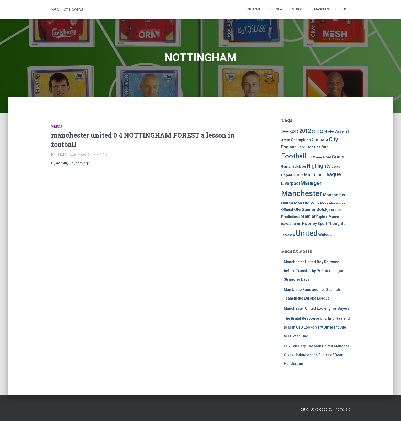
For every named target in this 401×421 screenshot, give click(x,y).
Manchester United (330, 9)
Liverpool (298, 9)
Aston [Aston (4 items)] (285, 140)
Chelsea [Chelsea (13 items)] (320, 139)
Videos (56, 127)
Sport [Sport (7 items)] (322, 223)
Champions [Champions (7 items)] (301, 140)
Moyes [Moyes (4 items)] (340, 203)
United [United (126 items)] (307, 233)
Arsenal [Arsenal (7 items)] (342, 131)
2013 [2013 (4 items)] (315, 132)
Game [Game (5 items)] (317, 157)
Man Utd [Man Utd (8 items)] (301, 203)
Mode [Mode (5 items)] (314, 203)
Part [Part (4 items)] (338, 210)
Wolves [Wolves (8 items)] (325, 234)
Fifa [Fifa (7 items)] (317, 147)
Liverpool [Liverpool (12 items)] (290, 183)
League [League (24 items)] (332, 174)
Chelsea (275, 9)
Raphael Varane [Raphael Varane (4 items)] (328, 217)
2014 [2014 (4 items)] (323, 132)
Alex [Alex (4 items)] (331, 132)
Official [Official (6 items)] (287, 210)
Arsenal (254, 9)
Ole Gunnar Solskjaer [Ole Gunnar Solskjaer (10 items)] (314, 209)
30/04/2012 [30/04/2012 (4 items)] (289, 132)
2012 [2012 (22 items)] (305, 131)
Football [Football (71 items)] (294, 156)
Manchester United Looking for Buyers (317, 308)
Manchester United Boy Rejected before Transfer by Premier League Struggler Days (314, 270)
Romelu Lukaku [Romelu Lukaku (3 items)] (291, 224)
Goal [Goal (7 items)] (327, 157)
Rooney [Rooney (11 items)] (309, 223)
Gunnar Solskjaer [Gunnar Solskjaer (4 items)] (293, 166)
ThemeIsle (341, 409)
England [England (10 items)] (289, 147)
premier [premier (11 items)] (308, 216)
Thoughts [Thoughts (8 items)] (336, 223)
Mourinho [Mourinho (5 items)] (327, 203)
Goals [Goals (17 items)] (338, 157)
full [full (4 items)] (309, 157)
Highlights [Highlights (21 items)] (319, 166)
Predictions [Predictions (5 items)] (290, 217)
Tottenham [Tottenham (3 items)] (288, 235)
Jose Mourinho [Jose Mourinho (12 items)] (308, 174)
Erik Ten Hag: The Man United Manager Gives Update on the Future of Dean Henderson (316, 355)
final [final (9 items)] (326, 147)
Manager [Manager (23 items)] (311, 183)
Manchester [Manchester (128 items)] (301, 193)
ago (79, 163)
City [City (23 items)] (333, 139)
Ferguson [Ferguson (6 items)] (305, 147)
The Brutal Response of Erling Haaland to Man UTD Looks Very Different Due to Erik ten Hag (317, 327)
